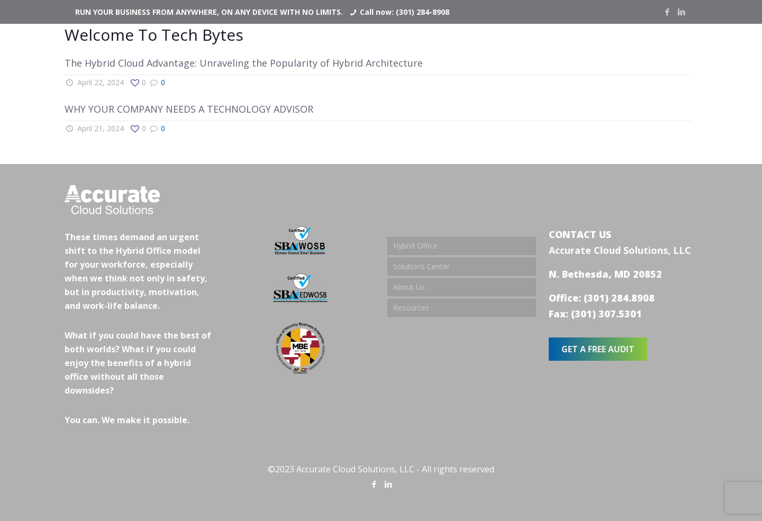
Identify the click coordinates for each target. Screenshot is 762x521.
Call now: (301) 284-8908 (404, 12)
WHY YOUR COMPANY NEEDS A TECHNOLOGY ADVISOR (189, 109)
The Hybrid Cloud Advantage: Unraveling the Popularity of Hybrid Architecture (244, 63)
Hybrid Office (415, 246)
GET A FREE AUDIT (597, 349)
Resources (411, 308)
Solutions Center (421, 266)
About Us (409, 287)
